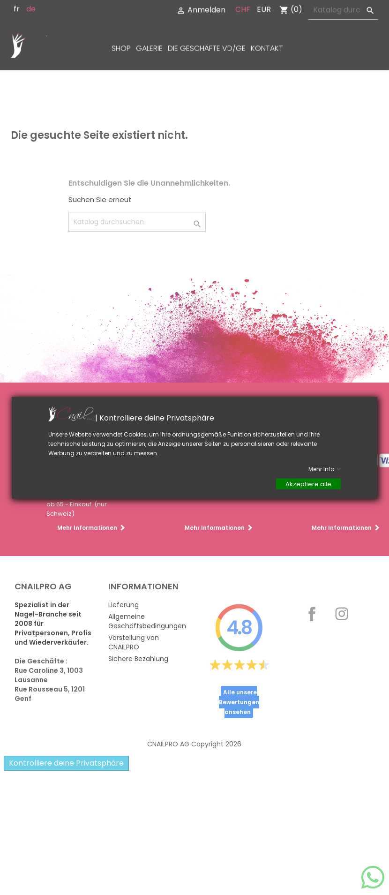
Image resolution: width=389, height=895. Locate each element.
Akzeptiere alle (308, 483)
